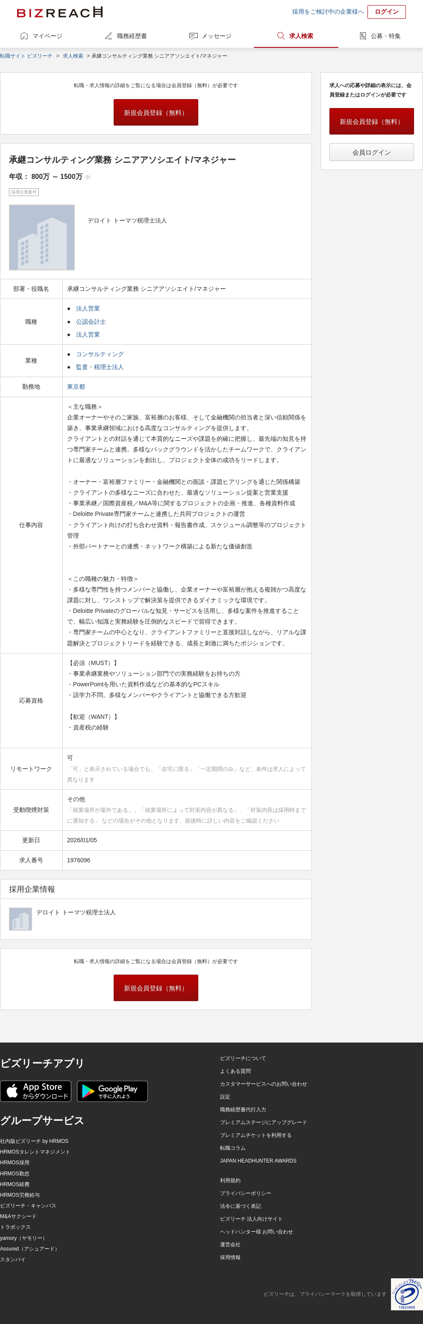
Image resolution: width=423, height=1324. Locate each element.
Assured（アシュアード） (30, 1249)
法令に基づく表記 (240, 1206)
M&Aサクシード (18, 1216)
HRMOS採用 (14, 1163)
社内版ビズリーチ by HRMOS (34, 1141)
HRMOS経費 (14, 1184)
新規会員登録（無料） (156, 112)
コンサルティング (100, 354)
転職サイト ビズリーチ (26, 56)
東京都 (77, 386)
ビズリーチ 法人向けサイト (251, 1219)
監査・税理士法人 (100, 366)
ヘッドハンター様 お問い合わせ (256, 1232)
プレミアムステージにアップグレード (263, 1122)
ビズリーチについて (243, 1058)
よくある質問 (235, 1071)
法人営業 (88, 308)
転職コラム (233, 1148)
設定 (225, 1097)
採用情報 (230, 1257)
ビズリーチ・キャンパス (28, 1206)
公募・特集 (386, 35)
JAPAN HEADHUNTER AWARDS (258, 1161)
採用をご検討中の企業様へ (328, 11)
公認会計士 (91, 321)
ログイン (387, 11)
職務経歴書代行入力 (243, 1110)
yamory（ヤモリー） (23, 1238)
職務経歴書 (132, 35)
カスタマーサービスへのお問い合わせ (263, 1084)
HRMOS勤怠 (14, 1174)
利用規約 (230, 1180)
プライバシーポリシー (245, 1193)
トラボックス (15, 1227)
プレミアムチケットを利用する (256, 1135)
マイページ (47, 35)
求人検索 (301, 35)
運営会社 (230, 1245)
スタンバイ (13, 1259)
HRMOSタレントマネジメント (35, 1152)
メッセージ (217, 35)
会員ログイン (371, 152)
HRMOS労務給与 (20, 1195)
